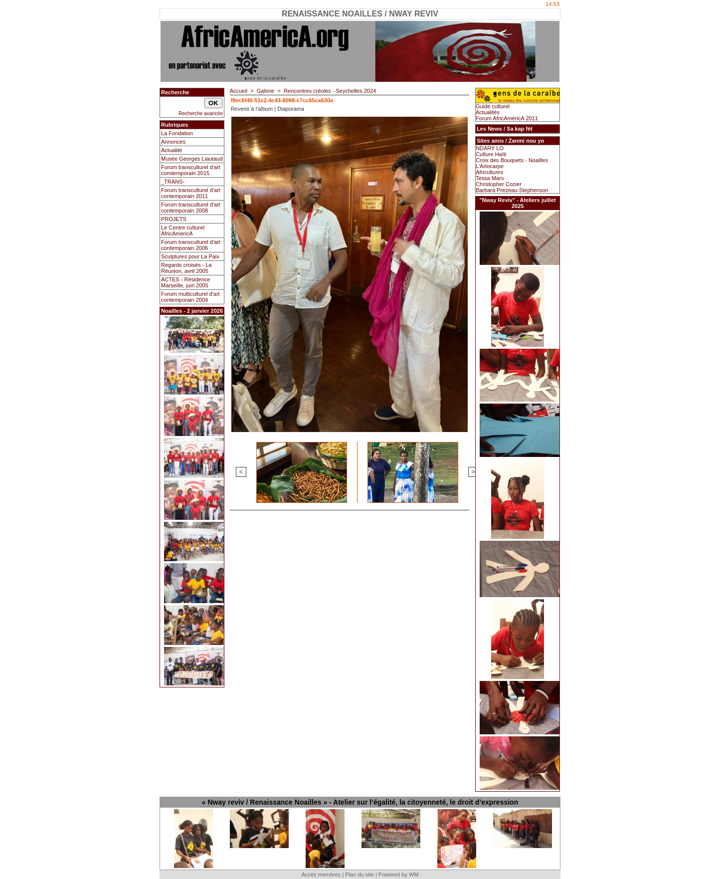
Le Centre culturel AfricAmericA (182, 230)
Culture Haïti (491, 154)
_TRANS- (172, 182)
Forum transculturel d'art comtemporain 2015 (190, 170)
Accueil (238, 91)
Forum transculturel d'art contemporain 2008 (190, 208)
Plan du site (359, 875)
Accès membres (321, 875)
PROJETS (173, 219)
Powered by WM (398, 875)
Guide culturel (493, 106)
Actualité (171, 150)
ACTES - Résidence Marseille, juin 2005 (185, 282)
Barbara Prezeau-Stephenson (512, 190)
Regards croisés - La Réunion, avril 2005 (186, 268)
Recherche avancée (201, 113)
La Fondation (177, 133)
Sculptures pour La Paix (190, 256)
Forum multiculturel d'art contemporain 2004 (190, 297)
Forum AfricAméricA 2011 (507, 118)
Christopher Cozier (499, 184)
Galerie (265, 91)
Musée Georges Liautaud (192, 159)
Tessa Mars (490, 178)
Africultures (489, 172)
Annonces (173, 142)
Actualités (488, 112)
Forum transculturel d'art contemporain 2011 (190, 193)
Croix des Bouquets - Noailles (512, 160)
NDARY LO (490, 148)
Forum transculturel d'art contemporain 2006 (190, 245)
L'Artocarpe (490, 166)
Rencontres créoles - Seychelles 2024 (330, 91)
